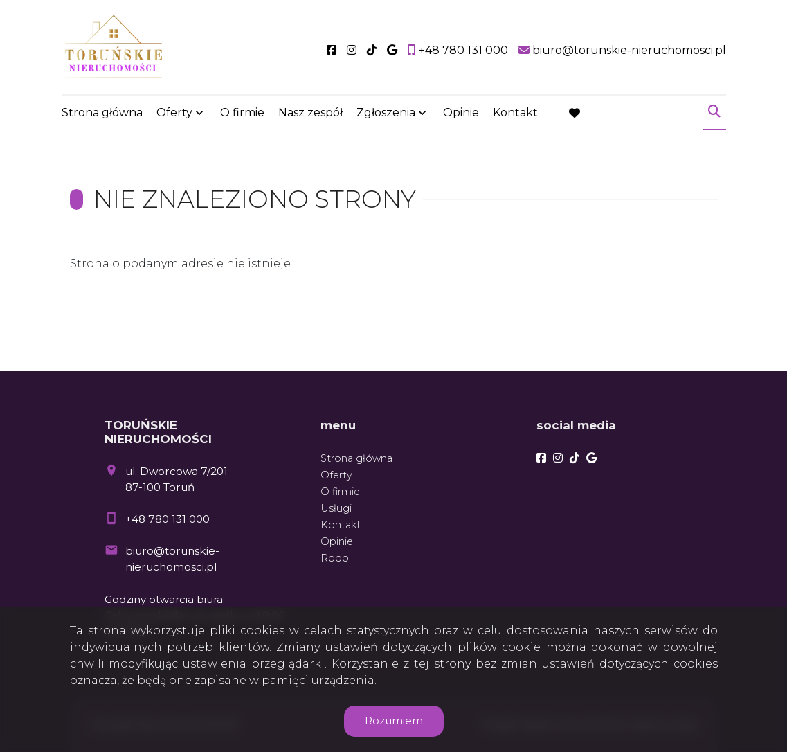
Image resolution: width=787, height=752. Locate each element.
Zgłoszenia (385, 112)
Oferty (174, 112)
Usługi (336, 508)
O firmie (242, 112)
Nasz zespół (310, 112)
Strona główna (102, 112)
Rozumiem (394, 720)
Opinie (461, 112)
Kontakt (515, 112)
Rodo (334, 558)
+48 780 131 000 (167, 519)
